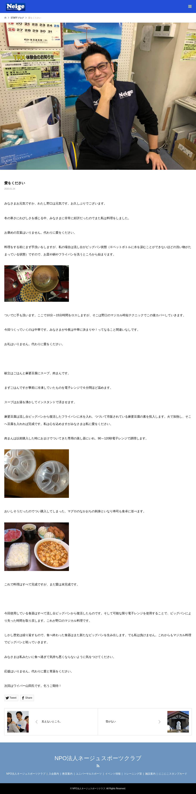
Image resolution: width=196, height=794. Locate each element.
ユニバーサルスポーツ (89, 773)
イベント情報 (113, 773)
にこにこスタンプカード (173, 773)
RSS (98, 765)
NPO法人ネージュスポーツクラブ (97, 758)
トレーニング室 (133, 773)
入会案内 (54, 773)
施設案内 (150, 773)
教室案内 (67, 773)
